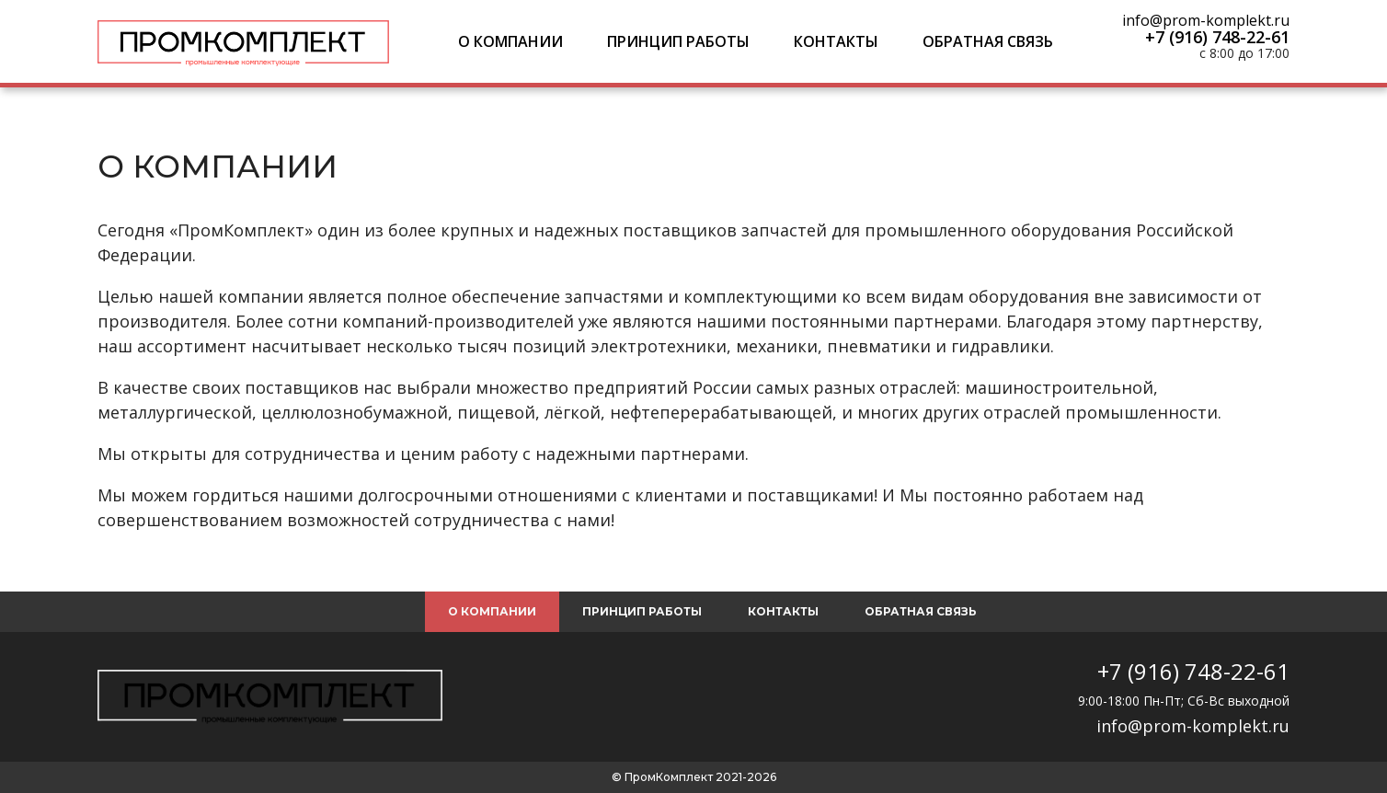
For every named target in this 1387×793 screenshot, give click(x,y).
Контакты (836, 41)
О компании (510, 41)
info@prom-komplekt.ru (1206, 20)
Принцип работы (678, 41)
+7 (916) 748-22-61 (1217, 37)
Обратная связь (988, 41)
